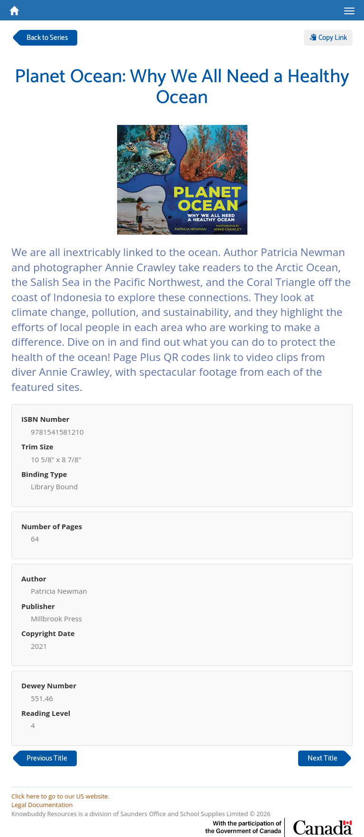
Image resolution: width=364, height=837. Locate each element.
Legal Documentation (42, 804)
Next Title (322, 758)
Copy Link (328, 38)
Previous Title (47, 758)
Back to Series (47, 38)
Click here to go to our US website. (60, 796)
